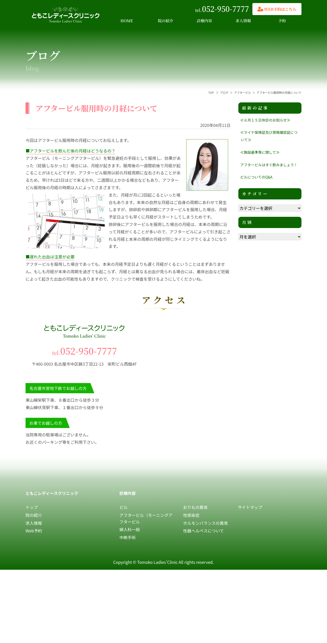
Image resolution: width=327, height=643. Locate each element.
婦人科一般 (129, 529)
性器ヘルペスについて (203, 531)
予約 (282, 20)
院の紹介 (165, 20)
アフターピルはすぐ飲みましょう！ (269, 164)
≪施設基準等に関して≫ (260, 152)
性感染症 (191, 515)
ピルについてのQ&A (256, 177)
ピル (123, 507)
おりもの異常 (195, 507)
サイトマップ (250, 507)
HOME (127, 20)
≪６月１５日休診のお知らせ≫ (265, 120)
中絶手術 (127, 537)
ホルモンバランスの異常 (205, 523)
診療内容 (204, 20)
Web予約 (34, 531)
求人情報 (243, 20)
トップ (32, 507)
